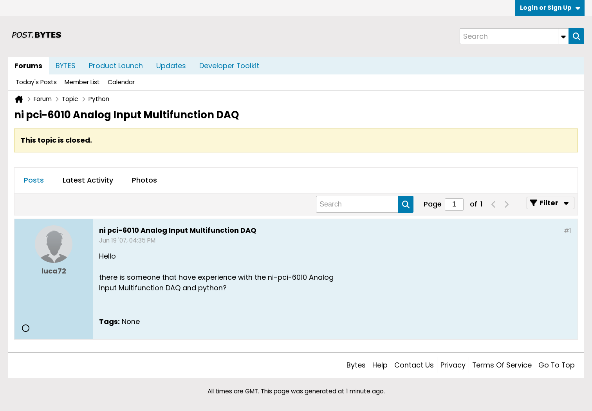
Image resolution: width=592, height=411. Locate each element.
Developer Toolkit (229, 66)
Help (380, 365)
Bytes (356, 365)
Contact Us (414, 365)
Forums (28, 66)
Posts (34, 180)
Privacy (453, 365)
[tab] (33, 181)
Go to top (556, 365)
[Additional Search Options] (563, 36)
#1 (567, 230)
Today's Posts (36, 82)
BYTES (66, 66)
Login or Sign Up (550, 8)
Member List (82, 82)
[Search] (514, 36)
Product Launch (116, 66)
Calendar (121, 82)
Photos (144, 180)
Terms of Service (502, 365)
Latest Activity (88, 180)
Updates (171, 66)
